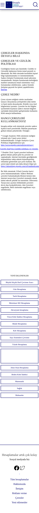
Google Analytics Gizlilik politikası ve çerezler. (19, 149)
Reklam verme (19, 493)
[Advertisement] (19, 30)
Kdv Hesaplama (19, 331)
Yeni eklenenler (19, 502)
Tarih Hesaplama (19, 296)
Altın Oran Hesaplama (20, 368)
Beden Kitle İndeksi (20, 374)
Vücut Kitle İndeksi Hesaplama (19, 317)
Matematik (19, 381)
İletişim (4, 89)
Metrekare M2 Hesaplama (19, 303)
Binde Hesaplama (19, 324)
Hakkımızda (19, 484)
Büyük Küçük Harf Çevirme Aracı (19, 282)
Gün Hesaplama (19, 289)
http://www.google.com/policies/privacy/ (17, 145)
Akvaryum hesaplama (19, 310)
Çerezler (19, 497)
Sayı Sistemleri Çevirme (19, 337)
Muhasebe (19, 395)
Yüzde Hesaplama (19, 344)
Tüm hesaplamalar (19, 479)
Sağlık (19, 388)
